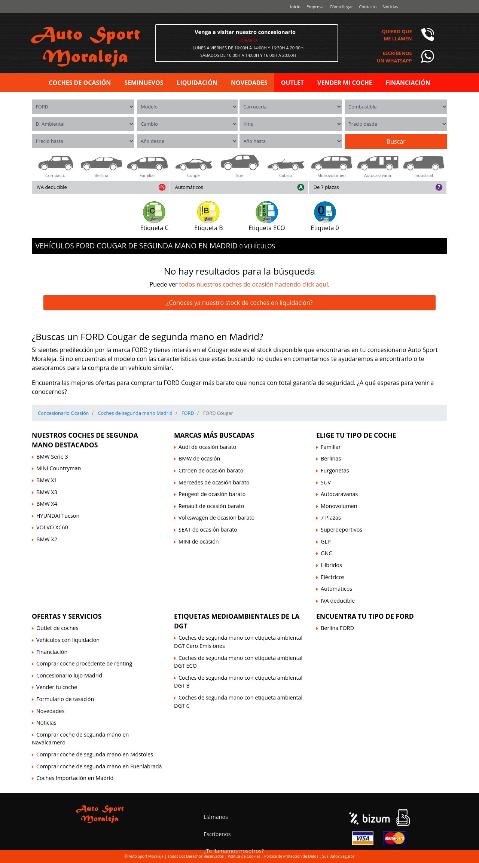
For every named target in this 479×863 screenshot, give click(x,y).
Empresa (315, 6)
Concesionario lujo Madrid (69, 675)
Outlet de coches (57, 627)
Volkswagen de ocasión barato (216, 517)
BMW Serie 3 (52, 456)
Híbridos (331, 565)
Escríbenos (217, 834)
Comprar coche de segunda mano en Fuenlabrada (99, 766)
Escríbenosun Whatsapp (394, 57)
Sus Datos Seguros (338, 856)
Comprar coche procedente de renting (84, 663)
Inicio (295, 6)
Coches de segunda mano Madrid (135, 413)
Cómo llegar (341, 6)
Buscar (396, 141)
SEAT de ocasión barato (208, 529)
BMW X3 (46, 492)
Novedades (50, 710)
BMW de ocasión (199, 458)
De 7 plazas (326, 187)
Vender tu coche (56, 687)
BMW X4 (46, 503)
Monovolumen (339, 505)
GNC (326, 553)
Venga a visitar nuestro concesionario (245, 32)
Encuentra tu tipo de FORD (365, 616)
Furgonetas (335, 470)
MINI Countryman (58, 468)
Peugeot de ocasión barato (212, 494)
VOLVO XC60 (52, 527)
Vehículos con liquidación (68, 639)
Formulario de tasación (65, 699)
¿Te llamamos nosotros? (234, 850)
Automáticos (189, 187)
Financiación (51, 651)
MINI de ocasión (199, 541)
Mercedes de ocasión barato (214, 482)
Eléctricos (333, 577)
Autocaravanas (339, 494)
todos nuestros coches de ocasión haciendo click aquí (253, 284)
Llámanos (216, 816)
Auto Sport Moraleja (146, 856)
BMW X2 (46, 539)
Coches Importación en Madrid (74, 777)
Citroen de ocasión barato (211, 470)
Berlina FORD (337, 627)
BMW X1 (46, 480)
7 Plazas (331, 517)
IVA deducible (52, 187)
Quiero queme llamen (397, 35)
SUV (326, 482)
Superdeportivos (341, 529)
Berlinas (331, 458)
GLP (326, 541)
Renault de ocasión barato (211, 505)
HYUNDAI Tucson (57, 515)
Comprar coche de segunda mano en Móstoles (94, 754)
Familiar (331, 446)
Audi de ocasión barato (207, 446)
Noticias (390, 6)
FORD (187, 413)
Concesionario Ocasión (63, 413)
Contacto (367, 6)
